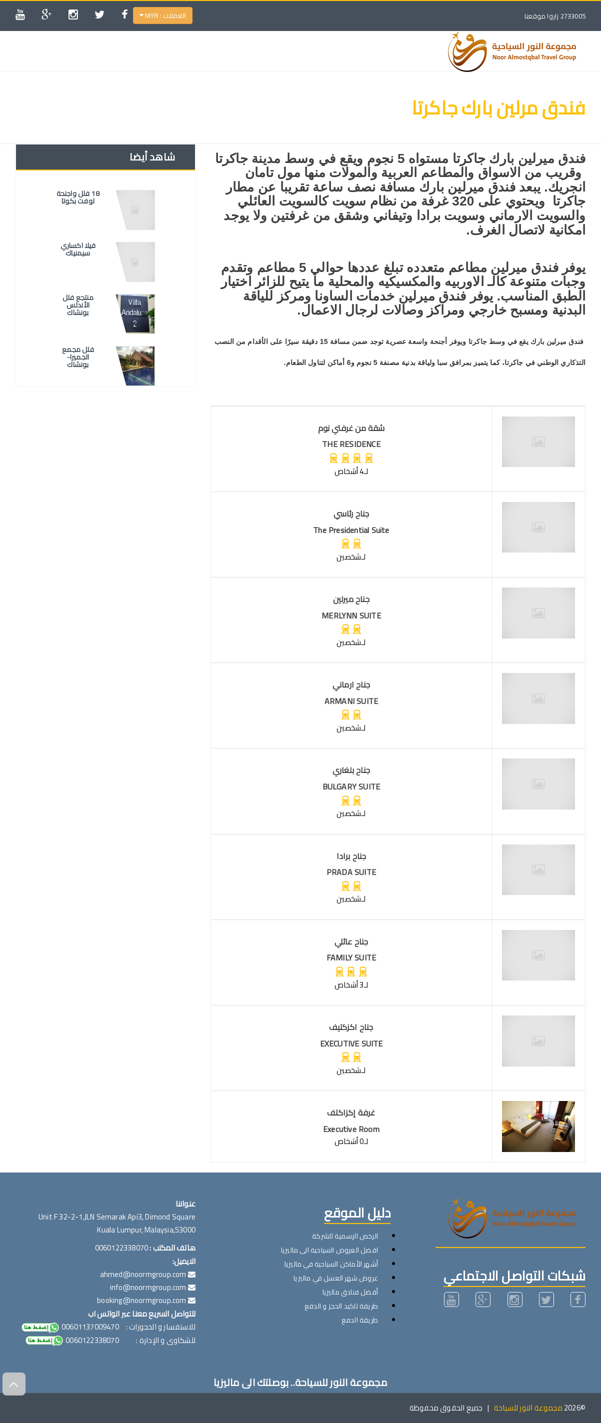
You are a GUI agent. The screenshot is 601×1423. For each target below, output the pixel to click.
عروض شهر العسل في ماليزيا (336, 1278)
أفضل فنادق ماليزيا (350, 1292)
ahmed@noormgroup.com (143, 1274)
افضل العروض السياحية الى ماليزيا (329, 1250)
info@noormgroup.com (148, 1287)
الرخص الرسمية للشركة (345, 1236)
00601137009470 (69, 1327)
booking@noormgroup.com (141, 1300)
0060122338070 (71, 1340)
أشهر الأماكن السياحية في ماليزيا (331, 1264)
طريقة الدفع (360, 1320)
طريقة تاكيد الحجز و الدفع (341, 1306)
